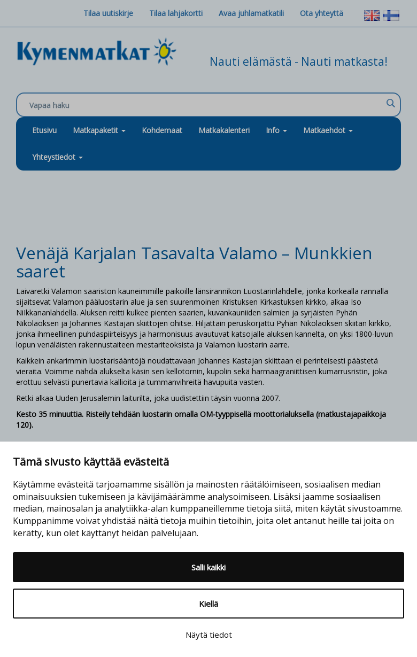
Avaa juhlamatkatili (251, 13)
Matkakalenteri (224, 130)
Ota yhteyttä (321, 13)
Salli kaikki (208, 567)
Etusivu (44, 130)
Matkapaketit (99, 130)
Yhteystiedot (57, 157)
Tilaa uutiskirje (108, 13)
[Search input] (205, 105)
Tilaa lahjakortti (176, 13)
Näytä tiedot (209, 634)
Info (276, 130)
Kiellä (208, 603)
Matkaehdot (328, 130)
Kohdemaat (162, 130)
